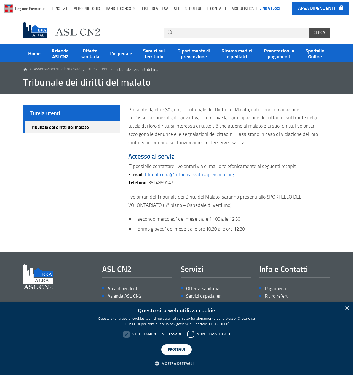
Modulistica (243, 8)
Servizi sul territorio (154, 53)
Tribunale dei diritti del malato (62, 127)
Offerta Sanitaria (203, 289)
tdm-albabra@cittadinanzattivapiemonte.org (192, 174)
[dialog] (176, 338)
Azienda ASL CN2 (125, 296)
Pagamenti (276, 289)
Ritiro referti (277, 296)
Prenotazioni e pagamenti (279, 53)
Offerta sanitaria (90, 53)
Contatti (218, 8)
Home (34, 53)
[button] (176, 363)
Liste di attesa (155, 8)
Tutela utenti (97, 69)
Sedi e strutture (189, 8)
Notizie (61, 8)
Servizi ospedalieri (205, 296)
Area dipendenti (316, 8)
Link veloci (270, 8)
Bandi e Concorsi (121, 8)
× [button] (347, 308)
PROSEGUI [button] (176, 349)
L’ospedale (120, 53)
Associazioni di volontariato (57, 69)
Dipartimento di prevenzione (193, 53)
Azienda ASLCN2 (60, 53)
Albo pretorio (87, 8)
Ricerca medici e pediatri (236, 53)
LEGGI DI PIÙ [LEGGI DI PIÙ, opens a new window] (219, 324)
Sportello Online (315, 53)
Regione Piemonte (30, 8)
